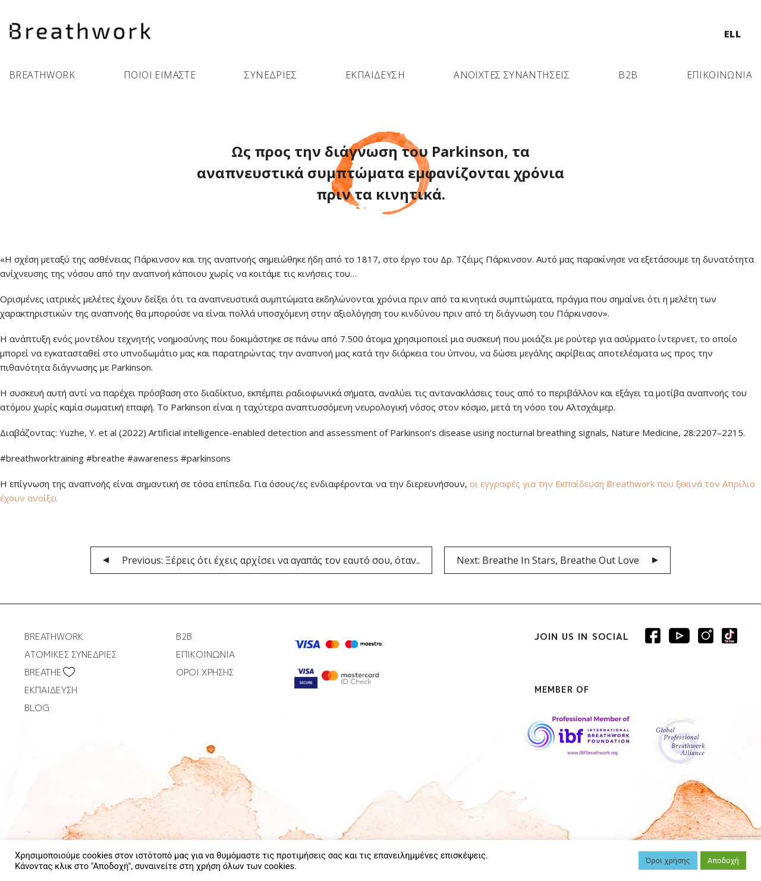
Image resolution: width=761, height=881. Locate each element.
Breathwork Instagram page (705, 635)
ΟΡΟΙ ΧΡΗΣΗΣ (205, 672)
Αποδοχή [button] (723, 860)
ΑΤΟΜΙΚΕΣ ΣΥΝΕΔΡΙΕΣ (70, 654)
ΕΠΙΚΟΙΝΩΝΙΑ (719, 74)
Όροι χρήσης (668, 860)
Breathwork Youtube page (679, 635)
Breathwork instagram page (729, 635)
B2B (627, 74)
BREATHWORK (42, 74)
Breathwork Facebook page (653, 635)
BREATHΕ (43, 672)
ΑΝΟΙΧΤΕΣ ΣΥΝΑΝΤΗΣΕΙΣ (512, 74)
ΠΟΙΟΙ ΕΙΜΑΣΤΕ (160, 74)
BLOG (36, 708)
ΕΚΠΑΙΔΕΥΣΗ (375, 74)
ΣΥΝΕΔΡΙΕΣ (270, 74)
